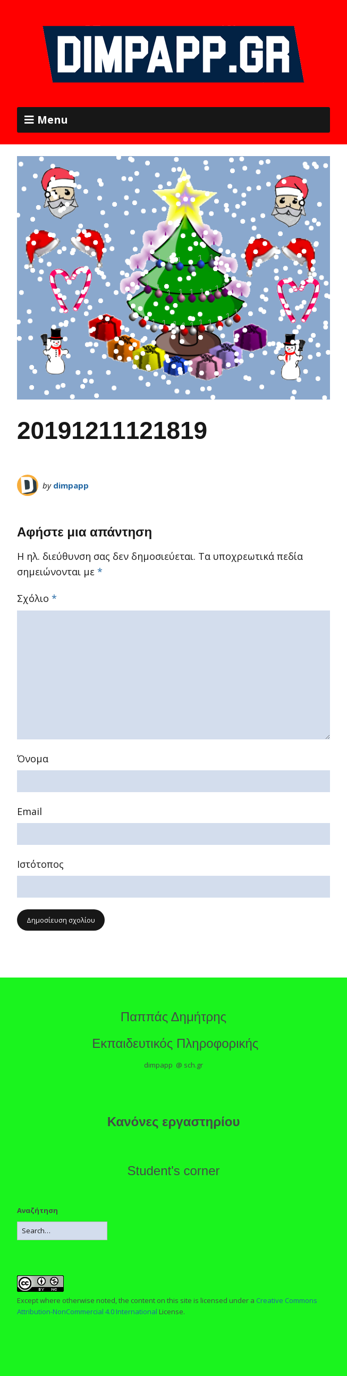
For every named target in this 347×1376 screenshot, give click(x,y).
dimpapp (71, 485)
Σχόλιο (37, 598)
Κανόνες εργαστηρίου (173, 1121)
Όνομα (32, 758)
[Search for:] (62, 1231)
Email (29, 811)
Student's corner (173, 1170)
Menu (52, 119)
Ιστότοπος (40, 864)
